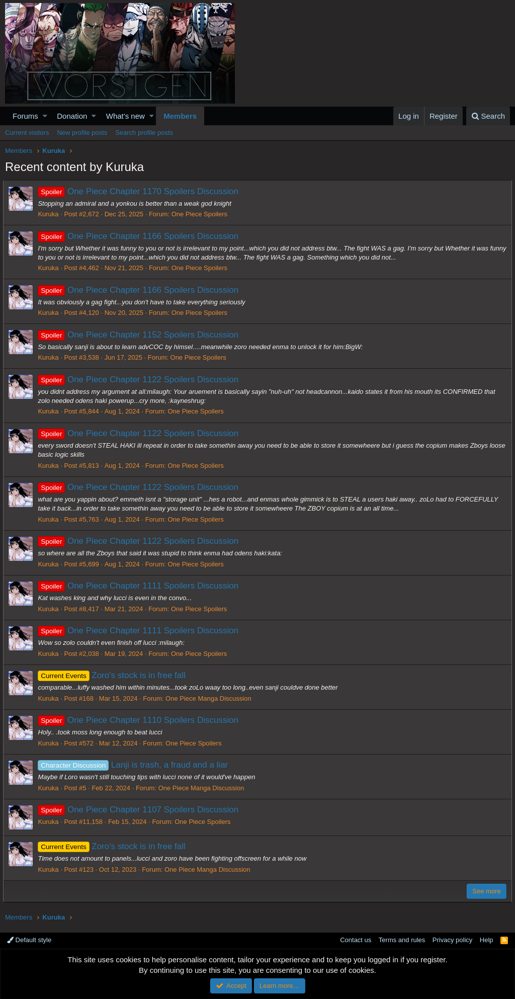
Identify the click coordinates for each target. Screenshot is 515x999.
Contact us (355, 940)
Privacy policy (452, 940)
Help (486, 940)
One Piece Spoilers (201, 214)
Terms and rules (402, 940)
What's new (125, 116)
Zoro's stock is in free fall (113, 675)
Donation (72, 116)
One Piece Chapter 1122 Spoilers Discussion (140, 379)
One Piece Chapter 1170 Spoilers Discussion (140, 191)
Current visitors (27, 132)
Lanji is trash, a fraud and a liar (135, 765)
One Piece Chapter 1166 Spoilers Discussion (140, 236)
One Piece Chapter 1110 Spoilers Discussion (140, 720)
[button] (45, 116)
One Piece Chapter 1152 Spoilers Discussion (140, 335)
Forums (25, 116)
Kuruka (50, 214)
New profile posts (82, 132)
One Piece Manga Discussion (210, 698)
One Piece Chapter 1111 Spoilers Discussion (140, 586)
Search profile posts (144, 132)
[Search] (488, 116)
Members (180, 116)
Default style (29, 940)
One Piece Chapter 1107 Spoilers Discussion (140, 809)
